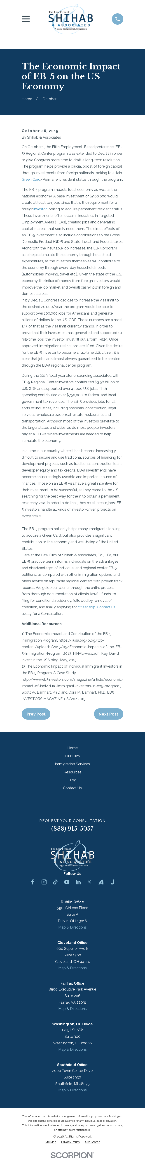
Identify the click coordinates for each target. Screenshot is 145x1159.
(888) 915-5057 (72, 828)
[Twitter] (89, 881)
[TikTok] (55, 881)
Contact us (106, 607)
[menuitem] (50, 1142)
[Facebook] (32, 881)
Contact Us (72, 788)
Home (72, 748)
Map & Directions (72, 927)
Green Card (31, 179)
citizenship (86, 607)
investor (40, 209)
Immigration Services (72, 764)
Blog (72, 780)
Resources (72, 772)
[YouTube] (66, 881)
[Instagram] (44, 881)
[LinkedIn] (78, 881)
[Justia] (112, 881)
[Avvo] (100, 881)
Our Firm (72, 756)
